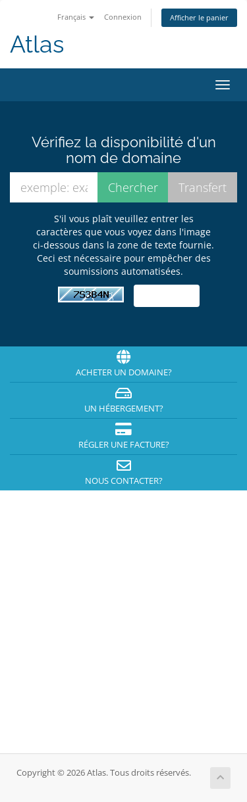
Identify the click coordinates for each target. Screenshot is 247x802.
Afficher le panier (199, 17)
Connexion (123, 17)
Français (75, 17)
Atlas (37, 44)
